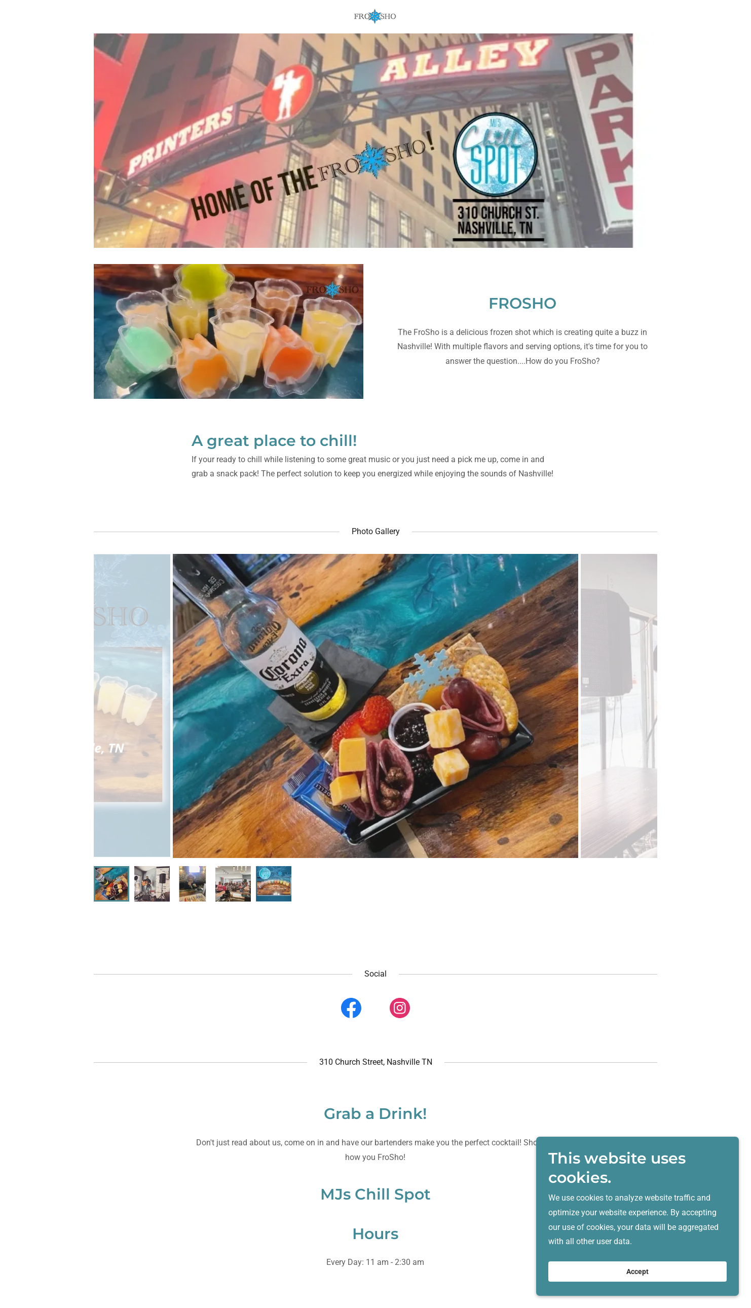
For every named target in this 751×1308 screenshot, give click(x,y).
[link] (375, 16)
